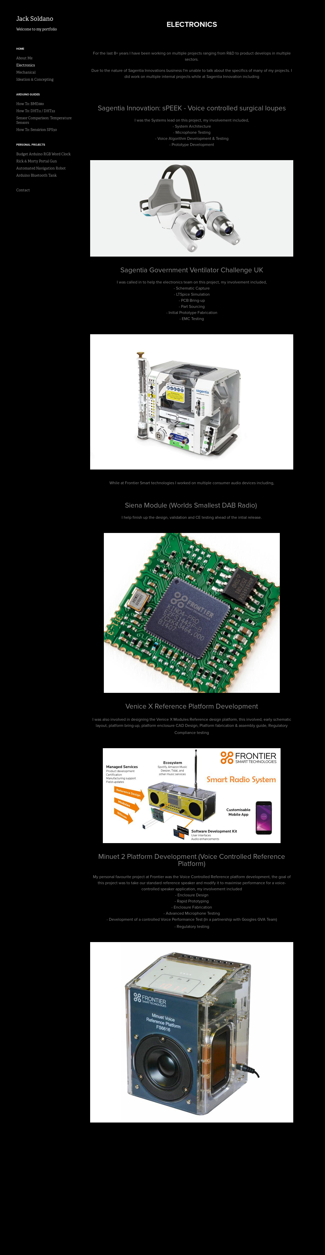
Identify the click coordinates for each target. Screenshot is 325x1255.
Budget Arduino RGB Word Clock (43, 154)
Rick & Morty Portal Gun (36, 161)
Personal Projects (30, 145)
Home (20, 49)
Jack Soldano (34, 19)
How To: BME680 (30, 104)
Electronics (25, 65)
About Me (24, 58)
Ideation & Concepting (35, 79)
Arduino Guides (28, 94)
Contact (23, 190)
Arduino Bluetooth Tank (36, 175)
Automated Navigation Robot (41, 168)
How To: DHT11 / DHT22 (35, 111)
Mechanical (26, 72)
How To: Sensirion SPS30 (36, 129)
